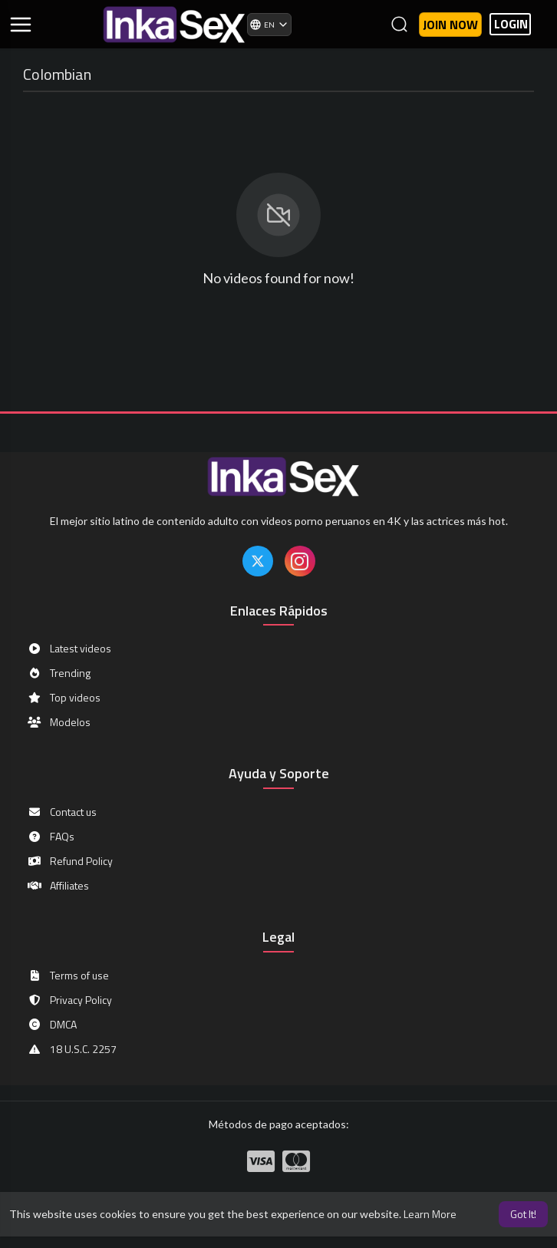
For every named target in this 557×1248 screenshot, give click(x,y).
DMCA (52, 1024)
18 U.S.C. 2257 (72, 1049)
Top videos (64, 697)
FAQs (50, 836)
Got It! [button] (523, 1214)
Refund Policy (70, 861)
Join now (450, 24)
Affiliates (58, 885)
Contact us (62, 812)
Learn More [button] (430, 1214)
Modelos (59, 722)
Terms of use (68, 975)
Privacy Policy (69, 1000)
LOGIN (511, 24)
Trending (59, 673)
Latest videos (69, 648)
